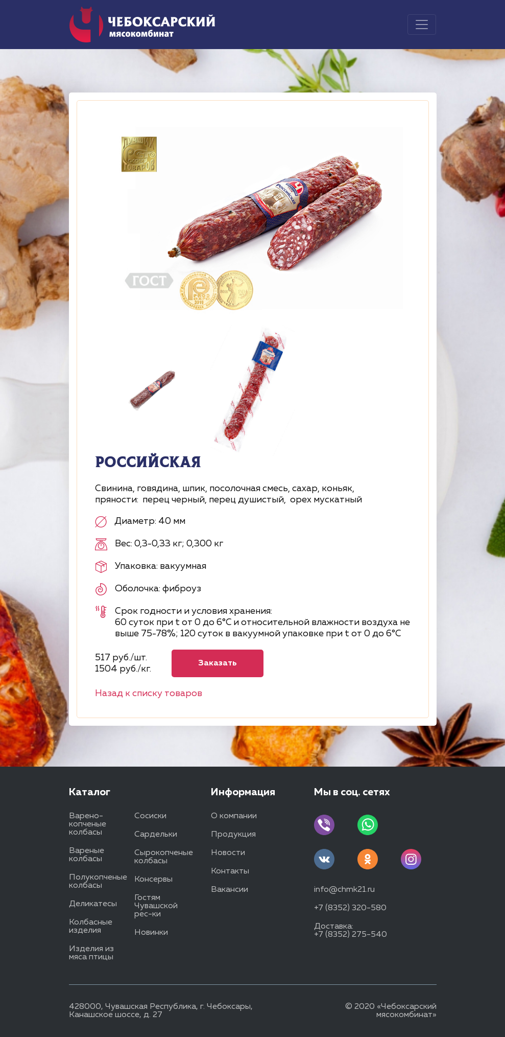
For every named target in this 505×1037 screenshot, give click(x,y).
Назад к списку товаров (148, 693)
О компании (234, 816)
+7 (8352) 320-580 (350, 908)
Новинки (151, 933)
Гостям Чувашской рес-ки (156, 906)
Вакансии (229, 890)
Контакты (230, 871)
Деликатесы (93, 904)
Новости (228, 853)
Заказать (217, 663)
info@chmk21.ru (344, 890)
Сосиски (150, 816)
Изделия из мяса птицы (91, 953)
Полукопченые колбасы (98, 881)
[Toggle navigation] (421, 24)
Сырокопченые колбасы (163, 857)
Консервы (153, 879)
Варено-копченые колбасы (87, 824)
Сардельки (155, 835)
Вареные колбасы (86, 855)
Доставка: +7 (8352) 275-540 (350, 931)
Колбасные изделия (90, 926)
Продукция (233, 835)
